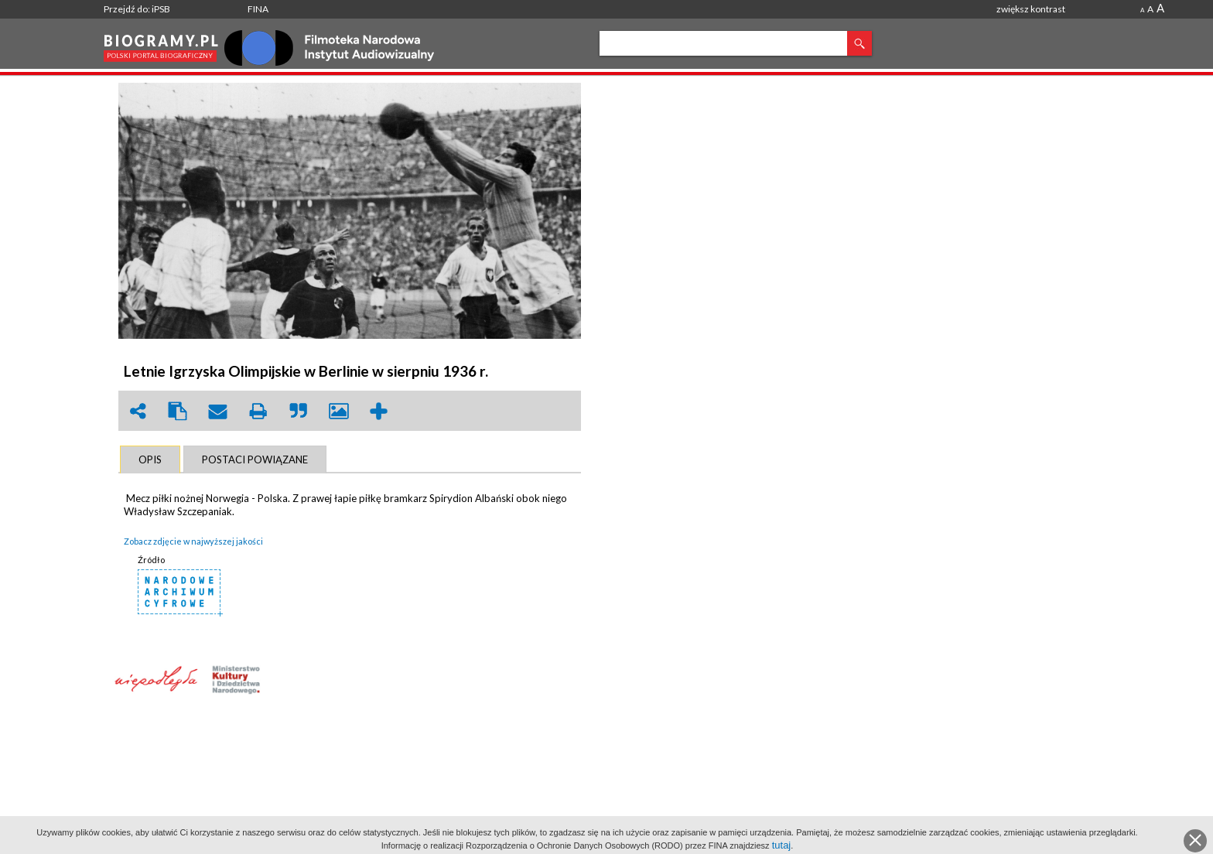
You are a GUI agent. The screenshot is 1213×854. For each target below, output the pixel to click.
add (379, 411)
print (258, 411)
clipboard (178, 411)
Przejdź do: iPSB (137, 9)
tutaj (781, 845)
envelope (218, 411)
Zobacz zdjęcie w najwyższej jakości (193, 541)
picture (339, 411)
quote (299, 411)
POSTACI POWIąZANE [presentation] (255, 459)
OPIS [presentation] (150, 459)
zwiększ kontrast (1030, 9)
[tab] (150, 459)
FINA (258, 9)
